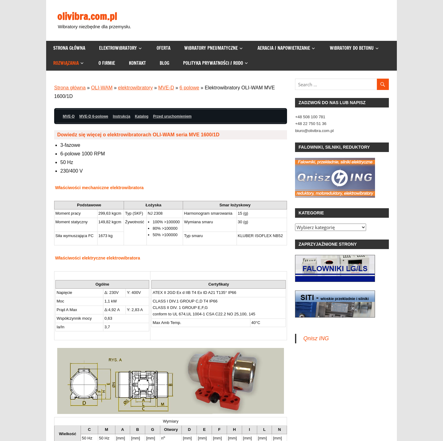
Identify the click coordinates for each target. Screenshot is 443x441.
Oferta (163, 48)
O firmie (106, 63)
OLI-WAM (102, 87)
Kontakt (137, 63)
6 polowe (189, 87)
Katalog (141, 116)
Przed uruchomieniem (172, 116)
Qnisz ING (316, 338)
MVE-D (166, 87)
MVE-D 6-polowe (93, 116)
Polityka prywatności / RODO (213, 63)
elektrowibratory (135, 87)
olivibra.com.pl (87, 16)
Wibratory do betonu (352, 48)
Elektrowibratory (118, 48)
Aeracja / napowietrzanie (283, 48)
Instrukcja (121, 116)
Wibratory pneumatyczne (211, 48)
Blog (164, 63)
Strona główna (69, 48)
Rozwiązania (66, 63)
